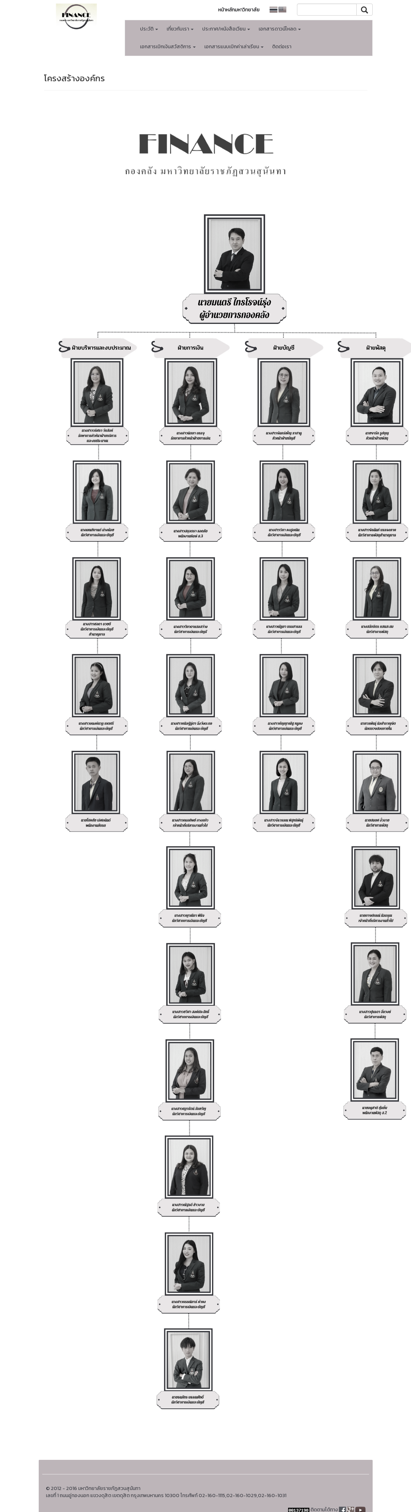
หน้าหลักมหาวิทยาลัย (239, 9)
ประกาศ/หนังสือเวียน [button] (226, 29)
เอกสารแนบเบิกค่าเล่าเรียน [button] (234, 46)
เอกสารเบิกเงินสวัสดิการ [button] (168, 46)
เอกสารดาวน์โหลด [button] (280, 29)
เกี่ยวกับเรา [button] (180, 29)
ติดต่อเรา (281, 46)
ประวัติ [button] (149, 29)
